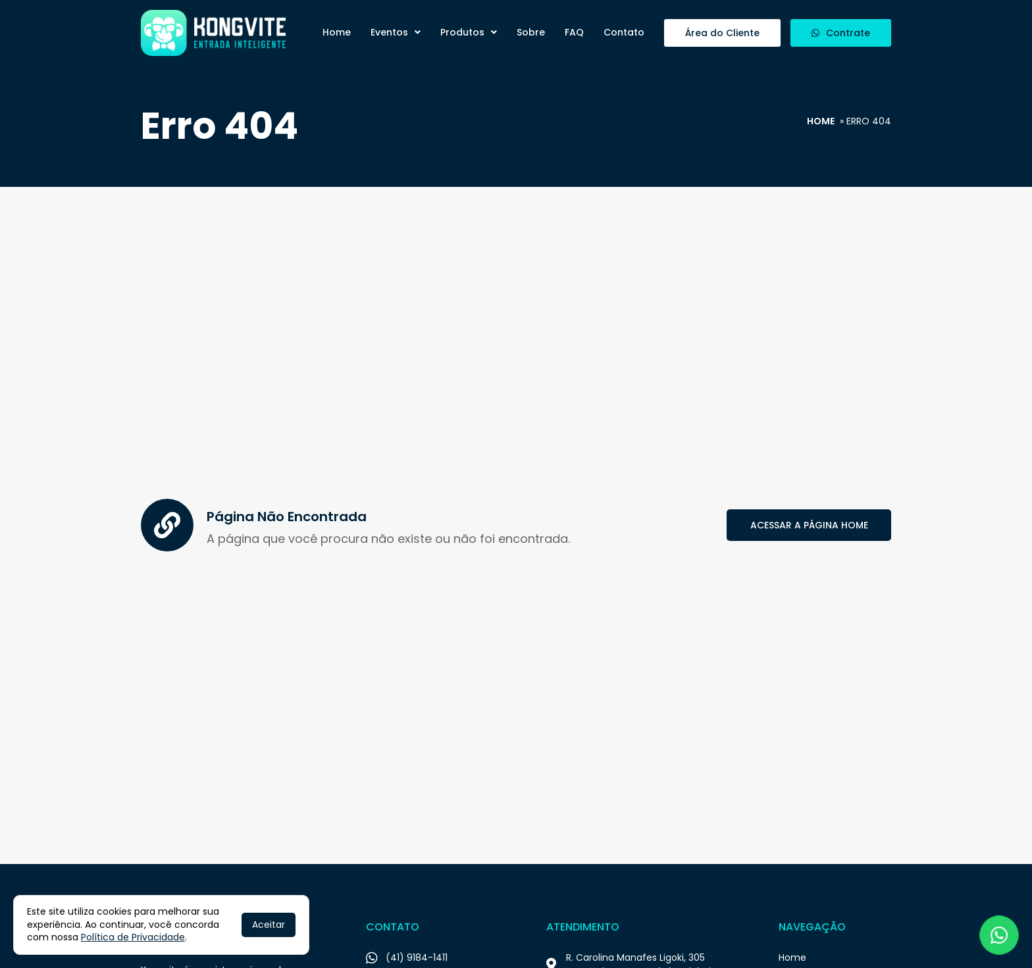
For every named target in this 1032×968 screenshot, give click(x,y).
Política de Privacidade (133, 937)
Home (336, 32)
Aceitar (268, 924)
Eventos (396, 32)
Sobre (531, 32)
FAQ (574, 32)
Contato (624, 32)
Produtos (468, 32)
